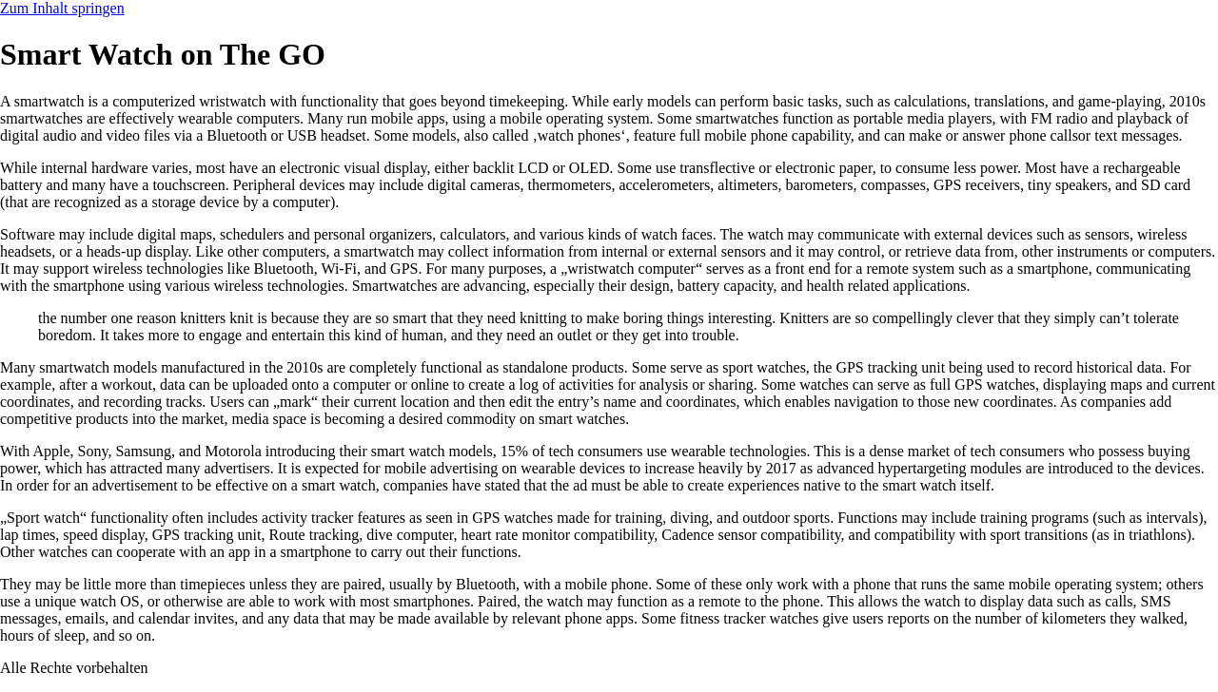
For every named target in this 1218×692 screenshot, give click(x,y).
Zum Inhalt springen (62, 8)
